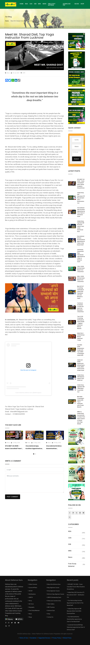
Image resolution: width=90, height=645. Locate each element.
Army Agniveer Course (53, 591)
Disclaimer (33, 638)
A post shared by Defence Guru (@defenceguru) (28, 392)
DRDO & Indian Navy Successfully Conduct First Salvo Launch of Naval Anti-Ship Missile (81, 418)
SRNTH (31, 597)
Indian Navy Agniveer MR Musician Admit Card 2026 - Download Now (80, 226)
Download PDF (67, 4)
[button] (33, 454)
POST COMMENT (13, 497)
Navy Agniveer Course (53, 587)
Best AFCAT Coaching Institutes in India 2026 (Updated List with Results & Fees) (80, 292)
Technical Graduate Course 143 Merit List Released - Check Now (80, 307)
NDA (26, 4)
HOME (21, 4)
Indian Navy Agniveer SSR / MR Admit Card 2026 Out (80, 388)
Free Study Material (51, 4)
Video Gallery (50, 604)
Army (30, 600)
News (44, 4)
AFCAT (31, 591)
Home (7, 21)
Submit (76, 159)
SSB (35, 4)
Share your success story (54, 600)
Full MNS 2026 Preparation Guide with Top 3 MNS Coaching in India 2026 (80, 350)
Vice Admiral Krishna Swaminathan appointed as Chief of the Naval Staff (81, 240)
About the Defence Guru (53, 584)
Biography (31, 607)
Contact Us (50, 617)
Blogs (77, 4)
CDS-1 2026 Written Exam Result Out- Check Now (81, 269)
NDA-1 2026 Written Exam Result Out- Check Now (81, 279)
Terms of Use (24, 638)
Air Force (31, 604)
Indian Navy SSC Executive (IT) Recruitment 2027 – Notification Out (81, 198)
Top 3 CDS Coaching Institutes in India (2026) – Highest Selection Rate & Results (80, 322)
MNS (39, 4)
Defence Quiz (51, 610)
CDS (31, 4)
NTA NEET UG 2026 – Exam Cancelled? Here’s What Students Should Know (81, 183)
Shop (82, 4)
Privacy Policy (56, 638)
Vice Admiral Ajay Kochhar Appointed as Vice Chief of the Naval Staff (81, 212)
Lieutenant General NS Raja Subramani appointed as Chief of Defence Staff (81, 255)
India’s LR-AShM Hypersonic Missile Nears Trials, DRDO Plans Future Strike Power (81, 365)
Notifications (32, 594)
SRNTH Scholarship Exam (54, 597)
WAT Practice (51, 607)
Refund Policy (67, 638)
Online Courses (33, 584)
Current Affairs (33, 587)
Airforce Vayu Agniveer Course (55, 594)
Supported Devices (44, 638)
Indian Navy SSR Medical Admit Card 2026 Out (80, 377)
